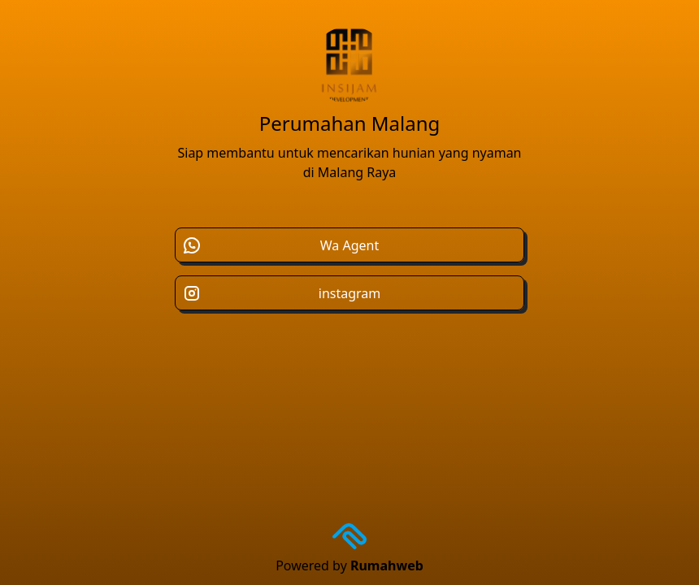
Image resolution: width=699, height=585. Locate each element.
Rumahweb (386, 565)
